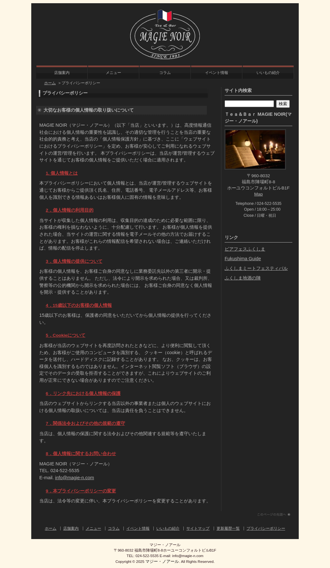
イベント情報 (216, 72)
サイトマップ (197, 528)
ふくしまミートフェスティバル (256, 268)
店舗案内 (62, 72)
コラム (165, 72)
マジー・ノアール (162, 561)
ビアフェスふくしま (245, 249)
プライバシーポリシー (266, 528)
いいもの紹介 (268, 72)
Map (258, 194)
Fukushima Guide (243, 258)
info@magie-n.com (74, 477)
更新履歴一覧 (228, 528)
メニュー (113, 72)
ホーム (50, 83)
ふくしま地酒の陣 (243, 277)
